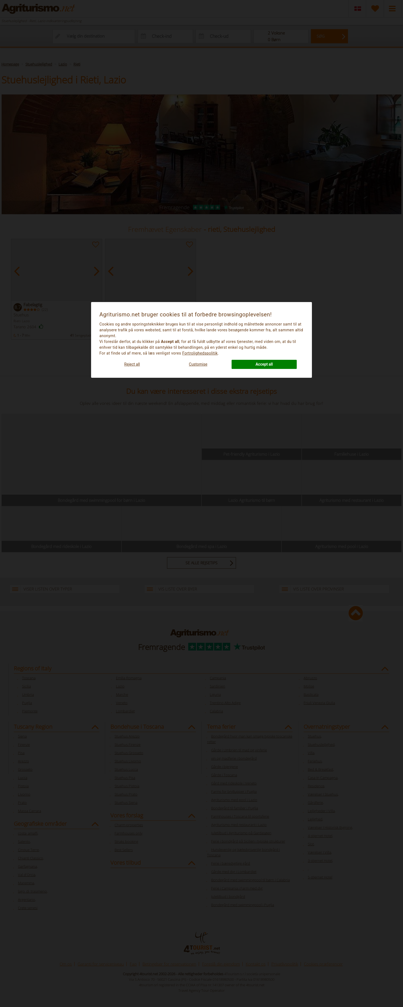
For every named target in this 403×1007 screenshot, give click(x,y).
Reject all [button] (132, 364)
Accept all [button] (264, 364)
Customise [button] (198, 364)
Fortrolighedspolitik (200, 353)
